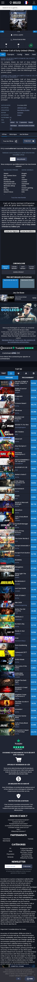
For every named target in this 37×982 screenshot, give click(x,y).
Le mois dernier (31, 267)
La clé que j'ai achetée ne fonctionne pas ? (18, 826)
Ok (18, 978)
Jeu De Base (24, 134)
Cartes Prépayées (26, 850)
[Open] (3, 2)
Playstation (10, 854)
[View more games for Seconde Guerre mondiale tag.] (26, 126)
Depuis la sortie (5, 267)
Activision (20, 112)
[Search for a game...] (18, 8)
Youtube (30, 839)
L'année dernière (14, 267)
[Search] (34, 8)
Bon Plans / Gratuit (26, 852)
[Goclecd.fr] (15, 2)
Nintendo (10, 857)
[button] (34, 2)
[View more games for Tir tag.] (17, 123)
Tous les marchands (18, 198)
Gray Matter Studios (23, 110)
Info (2, 54)
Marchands (6, 841)
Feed (34, 54)
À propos (10, 54)
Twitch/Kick (6, 839)
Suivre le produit (18, 272)
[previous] (2, 32)
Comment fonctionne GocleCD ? (18, 820)
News (27, 54)
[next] (35, 32)
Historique (13, 134)
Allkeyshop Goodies (26, 858)
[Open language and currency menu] (27, 2)
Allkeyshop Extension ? (18, 831)
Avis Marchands (27, 854)
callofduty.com (21, 108)
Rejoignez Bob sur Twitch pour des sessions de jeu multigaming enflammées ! (18, 341)
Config (19, 54)
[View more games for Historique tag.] (14, 126)
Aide (30, 979)
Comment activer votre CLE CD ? (18, 827)
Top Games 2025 (26, 856)
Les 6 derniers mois (22, 267)
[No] (35, 975)
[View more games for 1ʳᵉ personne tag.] (23, 123)
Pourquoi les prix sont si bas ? (18, 824)
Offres (4, 134)
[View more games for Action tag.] (12, 123)
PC (10, 117)
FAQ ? (18, 829)
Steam (19, 115)
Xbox (10, 851)
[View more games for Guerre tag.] (30, 123)
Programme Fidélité (26, 848)
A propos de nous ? (18, 822)
